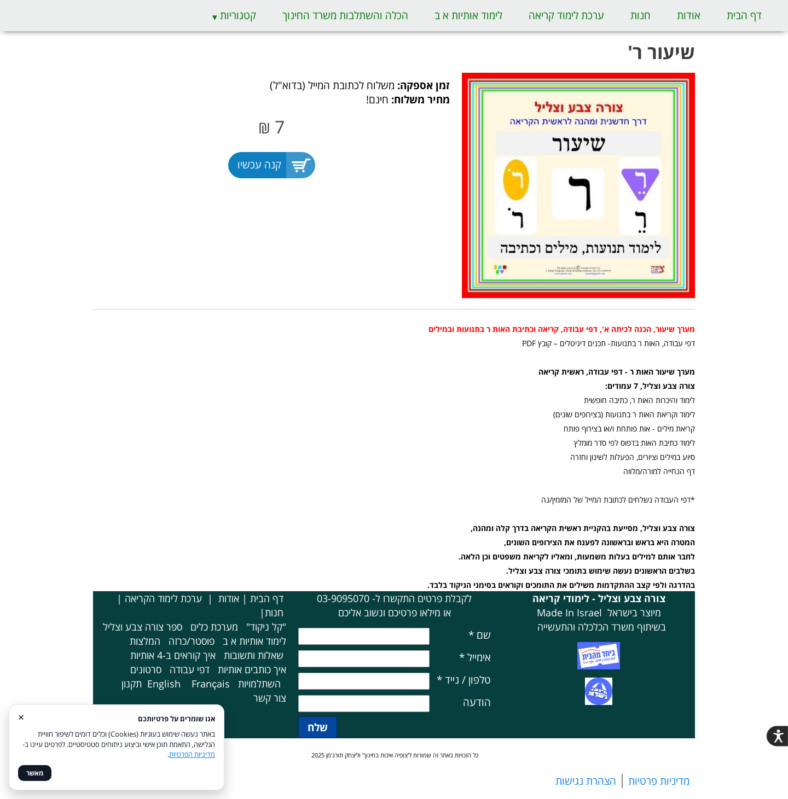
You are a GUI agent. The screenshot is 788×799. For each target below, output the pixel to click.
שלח (318, 727)
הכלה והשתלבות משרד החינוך (345, 15)
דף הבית (744, 15)
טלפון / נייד (464, 680)
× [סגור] (21, 716)
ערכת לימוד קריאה (566, 15)
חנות (640, 15)
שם (479, 635)
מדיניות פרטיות (659, 781)
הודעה (477, 702)
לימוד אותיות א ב (468, 15)
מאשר (34, 773)
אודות (688, 15)
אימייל (475, 657)
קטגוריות (238, 15)
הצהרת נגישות (585, 781)
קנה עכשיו (259, 165)
